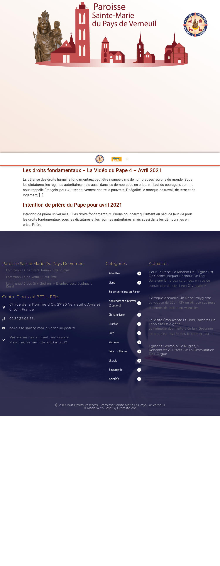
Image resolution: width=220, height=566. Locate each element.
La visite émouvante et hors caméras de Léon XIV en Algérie (182, 322)
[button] (125, 273)
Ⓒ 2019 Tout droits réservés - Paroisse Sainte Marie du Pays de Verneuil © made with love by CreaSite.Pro (110, 406)
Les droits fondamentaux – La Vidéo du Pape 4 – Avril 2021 (92, 170)
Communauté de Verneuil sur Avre (31, 277)
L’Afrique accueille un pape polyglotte (180, 298)
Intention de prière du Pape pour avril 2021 (72, 205)
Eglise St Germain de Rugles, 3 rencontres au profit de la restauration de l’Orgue (181, 350)
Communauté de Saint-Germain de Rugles (38, 270)
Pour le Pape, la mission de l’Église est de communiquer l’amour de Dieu (181, 274)
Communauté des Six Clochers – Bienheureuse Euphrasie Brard (49, 284)
